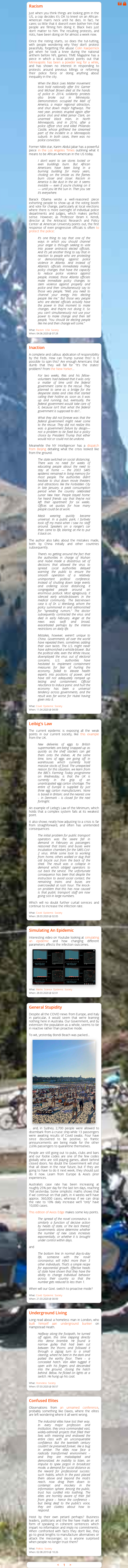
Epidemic (48, 706)
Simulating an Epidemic (51, 930)
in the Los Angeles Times (56, 150)
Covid (39, 706)
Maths (39, 989)
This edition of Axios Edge (46, 1212)
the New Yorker (61, 369)
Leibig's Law (40, 723)
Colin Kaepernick (87, 48)
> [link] (70, 1565)
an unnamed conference (79, 1407)
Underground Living (48, 1312)
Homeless (41, 1383)
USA (47, 330)
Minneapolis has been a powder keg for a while (63, 62)
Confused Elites (43, 1400)
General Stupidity (45, 1007)
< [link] (58, 1565)
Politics (39, 1548)
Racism (36, 6)
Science (48, 989)
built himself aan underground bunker (60, 1323)
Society (55, 330)
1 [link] (64, 1565)
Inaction (37, 347)
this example (89, 734)
